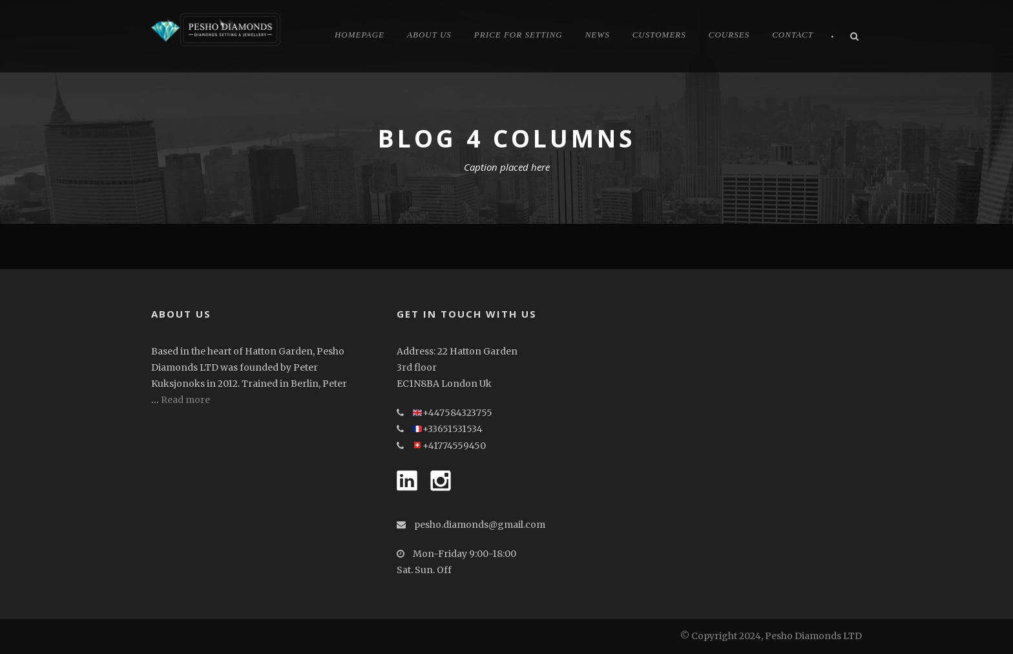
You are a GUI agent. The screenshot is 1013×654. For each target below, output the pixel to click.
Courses (729, 34)
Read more (185, 400)
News (597, 34)
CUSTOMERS (659, 34)
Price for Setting (518, 34)
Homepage (359, 34)
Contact (792, 34)
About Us (429, 34)
